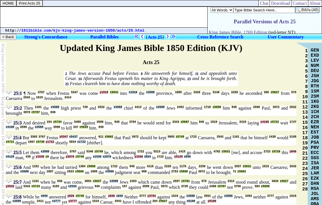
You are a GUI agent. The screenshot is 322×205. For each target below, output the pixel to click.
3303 (34, 136)
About (315, 3)
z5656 (216, 107)
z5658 (265, 186)
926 (97, 186)
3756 (237, 186)
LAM (315, 173)
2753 (174, 171)
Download (280, 3)
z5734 (57, 122)
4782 (216, 151)
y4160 (264, 122)
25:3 (17, 122)
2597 (237, 166)
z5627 (275, 92)
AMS (315, 199)
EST (315, 132)
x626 (119, 196)
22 (305, 158)
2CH (315, 117)
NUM (315, 65)
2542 (26, 97)
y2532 (10, 186)
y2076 (70, 156)
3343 (175, 122)
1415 (182, 151)
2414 (67, 97)
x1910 (133, 92)
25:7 (17, 182)
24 (305, 168)
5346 (89, 151)
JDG (315, 81)
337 (75, 127)
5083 (171, 136)
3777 (142, 196)
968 (144, 171)
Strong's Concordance (45, 36)
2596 (256, 107)
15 (305, 122)
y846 (292, 151)
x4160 (10, 127)
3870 (26, 112)
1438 (272, 136)
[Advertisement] (104, 17)
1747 (292, 122)
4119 (150, 166)
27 (305, 184)
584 (257, 186)
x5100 (191, 201)
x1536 (97, 156)
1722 (193, 136)
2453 (180, 107)
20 (305, 148)
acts (121, 30)
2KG (315, 106)
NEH (315, 127)
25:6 (17, 167)
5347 (74, 92)
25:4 (17, 137)
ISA (315, 163)
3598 (56, 127)
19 (305, 143)
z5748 (98, 151)
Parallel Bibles (104, 36)
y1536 (40, 156)
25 (67, 84)
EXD (315, 55)
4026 (275, 181)
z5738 (40, 142)
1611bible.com (36, 30)
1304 (82, 166)
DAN (315, 183)
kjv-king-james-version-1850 (84, 30)
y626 (70, 196)
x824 (147, 156)
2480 (212, 186)
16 (305, 127)
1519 (39, 97)
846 (234, 107)
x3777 (56, 201)
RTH (315, 86)
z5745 (180, 136)
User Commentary (286, 36)
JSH (315, 76)
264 (154, 201)
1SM (315, 91)
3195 (292, 136)
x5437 (73, 136)
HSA (315, 188)
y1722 (50, 142)
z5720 (276, 151)
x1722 (81, 142)
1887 (49, 171)
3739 (184, 186)
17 (305, 133)
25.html (137, 30)
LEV (315, 60)
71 (234, 171)
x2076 (107, 156)
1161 (38, 107)
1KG (315, 101)
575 (293, 92)
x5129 (10, 156)
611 (101, 136)
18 (305, 138)
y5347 (63, 136)
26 (305, 179)
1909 (93, 171)
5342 (26, 186)
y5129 (178, 156)
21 (305, 153)
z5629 (84, 127)
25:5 (17, 152)
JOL (315, 193)
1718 (207, 107)
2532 (101, 107)
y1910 (104, 92)
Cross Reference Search (220, 36)
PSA (315, 142)
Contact (299, 3)
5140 (216, 92)
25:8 (17, 196)
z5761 (185, 181)
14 (80, 79)
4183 (55, 186)
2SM (315, 96)
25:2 (18, 108)
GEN (315, 50)
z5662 (109, 136)
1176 (182, 166)
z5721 (10, 142)
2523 (70, 171)
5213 (156, 151)
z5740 (80, 196)
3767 (41, 92)
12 (305, 107)
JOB (315, 137)
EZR (315, 122)
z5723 (274, 122)
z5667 (185, 122)
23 (189, 79)
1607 (31, 142)
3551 (207, 196)
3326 (196, 92)
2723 (267, 151)
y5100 (212, 201)
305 (266, 92)
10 (305, 97)
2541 (118, 201)
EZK (315, 178)
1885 (178, 92)
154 (49, 122)
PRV (315, 147)
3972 (276, 107)
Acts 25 (155, 37)
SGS (315, 158)
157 (124, 186)
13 (305, 112)
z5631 (114, 92)
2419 (242, 122)
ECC (315, 152)
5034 (72, 142)
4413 (138, 107)
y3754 (151, 196)
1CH (315, 111)
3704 (132, 122)
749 (85, 107)
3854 (87, 181)
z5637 (97, 181)
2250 (234, 92)
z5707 (35, 112)
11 (196, 74)
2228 (167, 166)
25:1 (18, 93)
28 (305, 189)
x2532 (72, 186)
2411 (40, 201)
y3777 (72, 201)
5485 (77, 122)
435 (28, 156)
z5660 (91, 166)
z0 (47, 156)
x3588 (150, 92)
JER (315, 168)
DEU (315, 70)
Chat (264, 3)
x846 (187, 156)
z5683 (241, 171)
